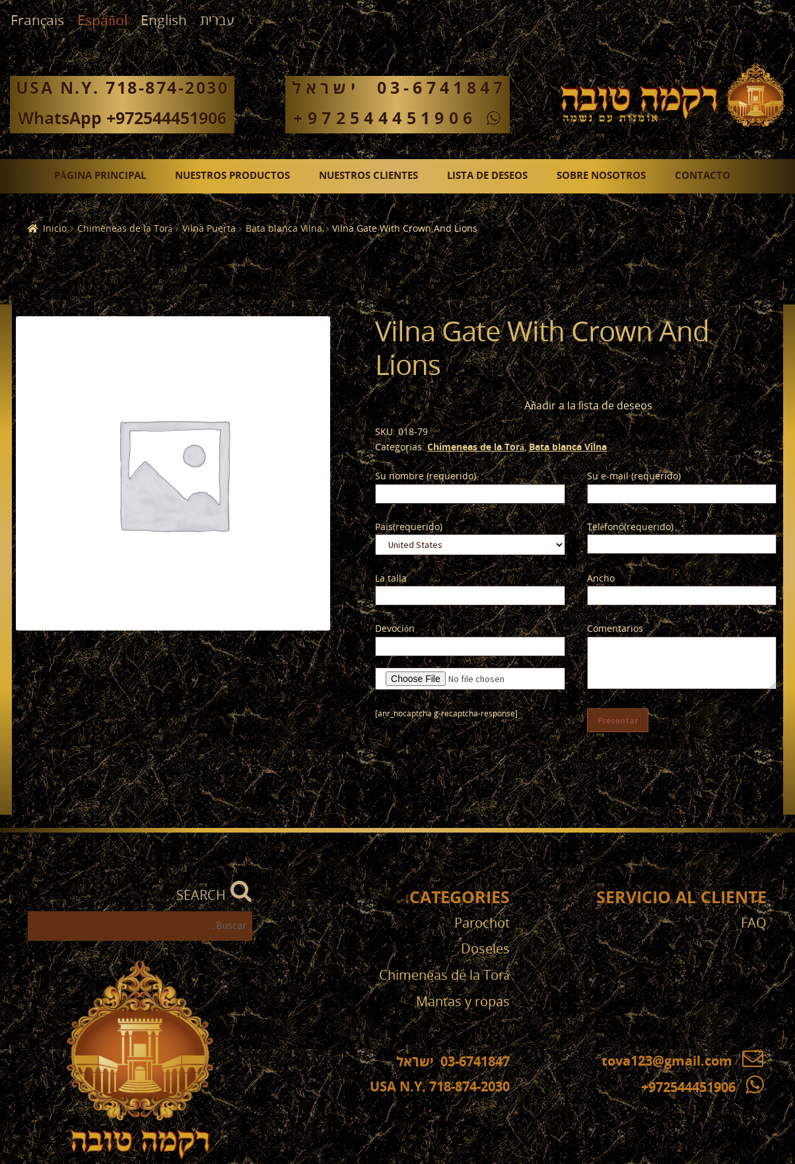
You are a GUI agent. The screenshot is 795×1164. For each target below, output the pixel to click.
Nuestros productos (232, 176)
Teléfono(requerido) (630, 527)
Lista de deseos (487, 176)
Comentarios (615, 628)
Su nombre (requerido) (425, 476)
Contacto (702, 176)
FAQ (754, 923)
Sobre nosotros (601, 176)
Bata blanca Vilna (284, 228)
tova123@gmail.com (682, 1061)
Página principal (100, 176)
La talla (391, 578)
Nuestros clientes (368, 176)
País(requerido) (408, 527)
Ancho (601, 578)
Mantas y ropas (463, 1002)
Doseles (485, 949)
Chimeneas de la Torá (124, 228)
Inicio (55, 228)
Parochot (482, 923)
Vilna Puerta (209, 228)
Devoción (395, 628)
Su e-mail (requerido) (634, 476)
